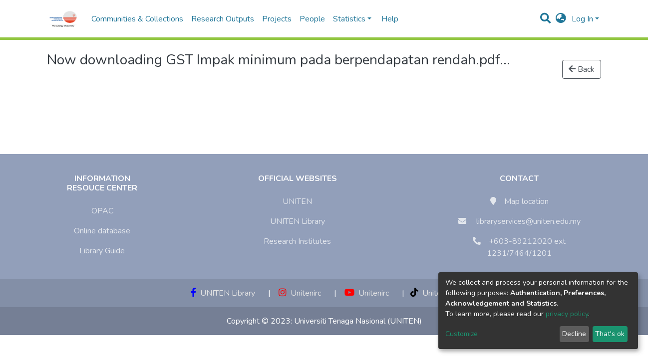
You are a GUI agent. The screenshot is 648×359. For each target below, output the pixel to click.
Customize (461, 334)
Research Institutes (297, 241)
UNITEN (297, 201)
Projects (277, 18)
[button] (561, 19)
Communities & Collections (137, 18)
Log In (582, 18)
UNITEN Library (297, 221)
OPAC (102, 210)
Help (386, 18)
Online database (102, 230)
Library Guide (102, 250)
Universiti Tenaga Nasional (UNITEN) (358, 321)
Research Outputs (222, 18)
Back (582, 69)
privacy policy (567, 314)
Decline (574, 334)
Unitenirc (300, 293)
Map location (526, 201)
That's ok (610, 334)
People (312, 18)
